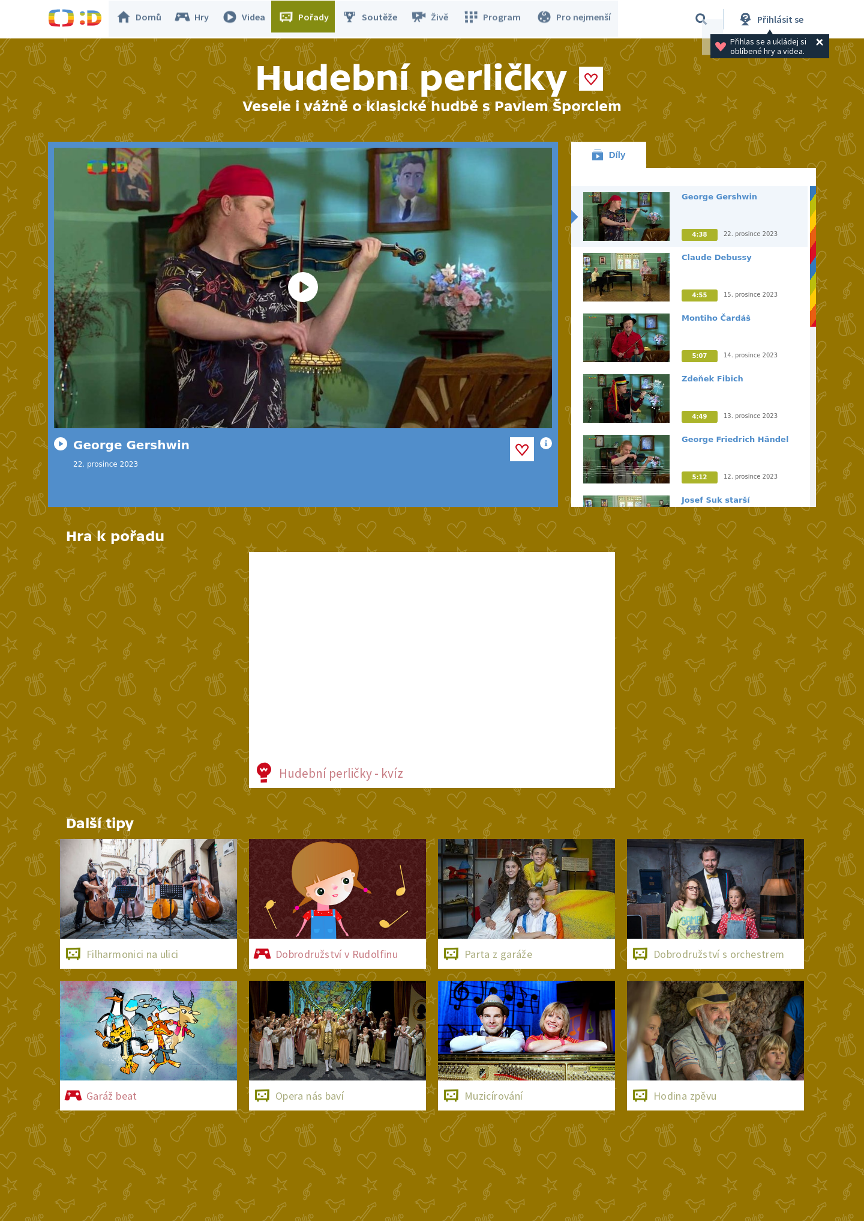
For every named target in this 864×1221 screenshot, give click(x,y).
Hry (197, 19)
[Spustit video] (303, 288)
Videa (249, 19)
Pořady (309, 19)
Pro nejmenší (575, 19)
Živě (435, 19)
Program (495, 19)
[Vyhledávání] (701, 19)
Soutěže (375, 19)
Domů (144, 19)
